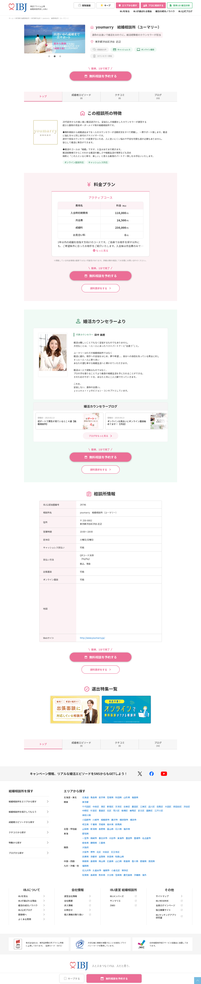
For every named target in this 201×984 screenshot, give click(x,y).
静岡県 (93, 843)
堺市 (92, 852)
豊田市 (129, 838)
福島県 (135, 797)
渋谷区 (187, 806)
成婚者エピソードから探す (29, 822)
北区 (109, 810)
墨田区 (135, 806)
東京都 (85, 802)
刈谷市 (112, 838)
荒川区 (116, 810)
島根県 (93, 861)
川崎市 (96, 820)
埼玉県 (85, 824)
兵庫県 (85, 856)
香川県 (135, 861)
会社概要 (77, 901)
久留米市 (97, 870)
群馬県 (118, 824)
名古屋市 (146, 838)
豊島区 (102, 810)
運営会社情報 (77, 896)
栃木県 (110, 824)
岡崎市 (93, 838)
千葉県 (93, 824)
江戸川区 (158, 810)
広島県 (110, 861)
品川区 (151, 806)
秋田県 (118, 797)
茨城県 (102, 824)
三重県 (102, 843)
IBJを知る (125, 11)
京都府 (93, 856)
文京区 (118, 806)
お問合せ (77, 910)
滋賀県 (102, 856)
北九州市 (86, 870)
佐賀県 (85, 875)
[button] (49, 56)
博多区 (125, 870)
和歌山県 (119, 856)
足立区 (141, 810)
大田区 (168, 806)
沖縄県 (137, 875)
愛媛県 (143, 861)
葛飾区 (149, 810)
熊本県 (102, 875)
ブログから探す (29, 852)
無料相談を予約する (117, 978)
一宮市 (85, 838)
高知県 (151, 861)
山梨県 (85, 829)
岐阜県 (85, 843)
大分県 (110, 875)
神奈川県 (86, 815)
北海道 (85, 797)
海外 (144, 875)
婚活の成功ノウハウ (165, 11)
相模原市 (105, 820)
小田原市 (86, 820)
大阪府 (85, 847)
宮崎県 (118, 875)
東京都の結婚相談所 (22, 18)
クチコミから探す (29, 832)
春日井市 (103, 838)
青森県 (93, 797)
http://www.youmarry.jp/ (92, 637)
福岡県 (85, 866)
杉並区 (93, 810)
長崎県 (93, 875)
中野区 (85, 810)
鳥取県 (85, 861)
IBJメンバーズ (123, 896)
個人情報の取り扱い (77, 914)
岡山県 (102, 861)
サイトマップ (169, 896)
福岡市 (106, 870)
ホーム (11, 18)
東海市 (120, 838)
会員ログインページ (169, 905)
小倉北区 (115, 870)
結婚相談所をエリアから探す (29, 801)
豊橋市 (137, 838)
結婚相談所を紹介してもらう (29, 811)
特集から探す (29, 842)
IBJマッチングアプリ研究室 (169, 916)
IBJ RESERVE (169, 901)
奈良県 (110, 856)
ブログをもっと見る (98, 435)
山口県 (118, 861)
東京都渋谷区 (36, 18)
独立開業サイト (169, 910)
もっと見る (102, 250)
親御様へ (31, 914)
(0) (81, 96)
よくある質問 (31, 919)
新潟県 (93, 829)
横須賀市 (124, 820)
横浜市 (133, 820)
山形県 (127, 797)
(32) (158, 96)
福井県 (127, 829)
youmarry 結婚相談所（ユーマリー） (56, 18)
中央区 (96, 806)
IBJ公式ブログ (185, 11)
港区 (103, 806)
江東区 (143, 806)
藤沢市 (114, 820)
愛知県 (85, 833)
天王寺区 (115, 852)
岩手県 (102, 797)
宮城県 (110, 797)
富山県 (110, 829)
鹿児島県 (128, 875)
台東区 (127, 806)
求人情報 (77, 905)
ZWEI (123, 905)
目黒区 (160, 806)
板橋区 (124, 810)
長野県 (102, 829)
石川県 (118, 829)
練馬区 (133, 810)
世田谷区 (177, 806)
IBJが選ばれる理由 (142, 11)
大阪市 (85, 852)
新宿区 (110, 806)
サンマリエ (123, 901)
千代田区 (86, 806)
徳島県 (127, 861)
